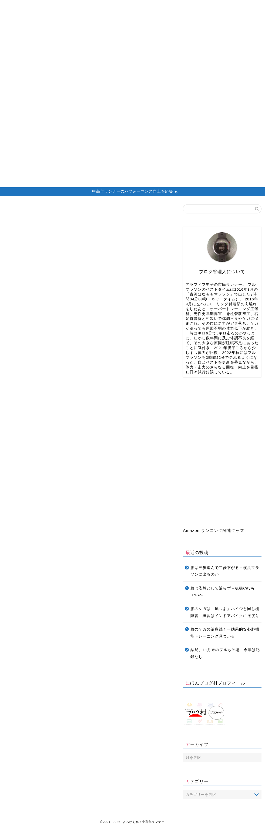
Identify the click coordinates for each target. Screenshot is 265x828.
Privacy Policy (224, 7)
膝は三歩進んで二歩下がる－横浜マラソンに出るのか (224, 571)
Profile (102, 7)
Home (25, 7)
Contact (141, 7)
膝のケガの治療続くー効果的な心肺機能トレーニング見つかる (224, 632)
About (63, 7)
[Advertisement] (132, 147)
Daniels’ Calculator (183, 7)
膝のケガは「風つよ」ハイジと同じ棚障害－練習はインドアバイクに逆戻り (224, 612)
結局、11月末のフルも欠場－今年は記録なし (225, 653)
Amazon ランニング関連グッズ (213, 530)
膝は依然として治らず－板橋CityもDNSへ (222, 591)
